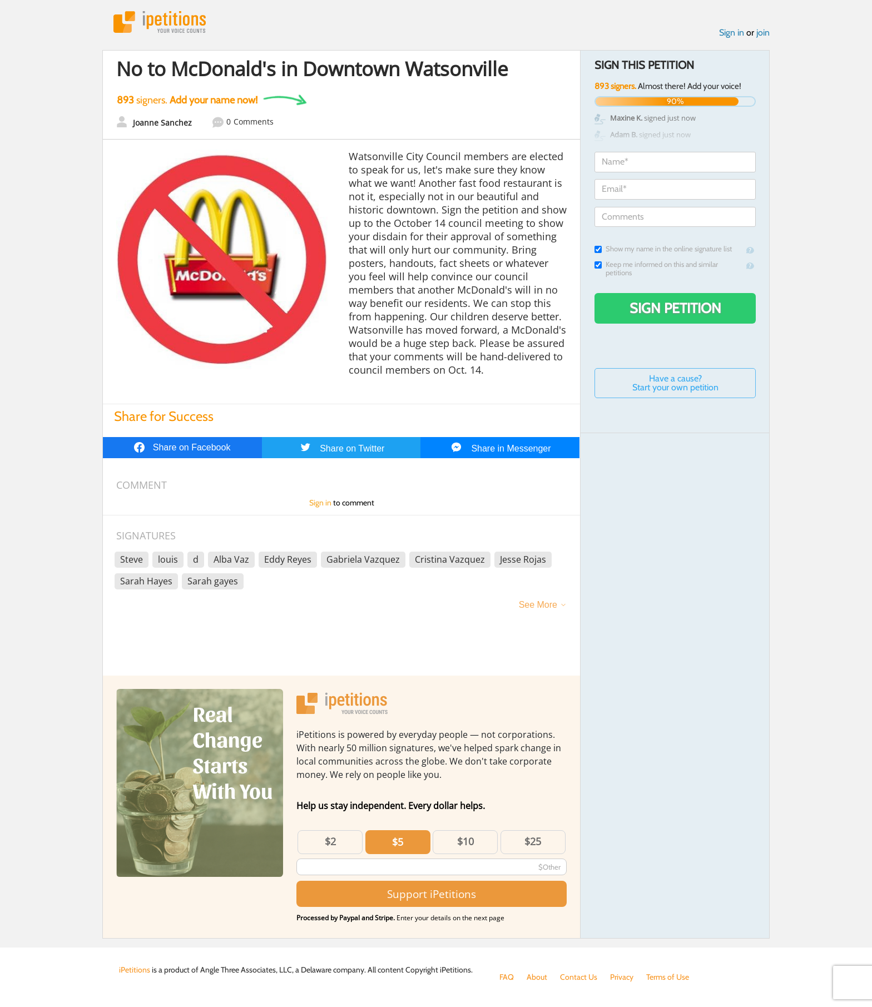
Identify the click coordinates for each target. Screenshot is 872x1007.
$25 (532, 841)
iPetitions (159, 22)
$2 (330, 841)
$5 (397, 842)
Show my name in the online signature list (663, 249)
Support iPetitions (431, 893)
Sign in (731, 32)
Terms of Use (667, 977)
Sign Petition (675, 308)
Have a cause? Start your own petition (675, 383)
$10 (465, 841)
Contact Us (578, 977)
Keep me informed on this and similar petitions (656, 268)
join (763, 32)
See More (538, 604)
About (537, 977)
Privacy (621, 977)
